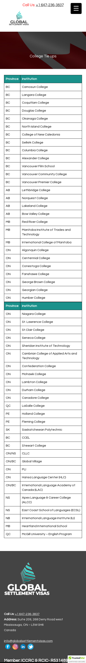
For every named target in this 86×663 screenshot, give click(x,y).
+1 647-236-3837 (50, 5)
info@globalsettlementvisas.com (28, 640)
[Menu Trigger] (76, 8)
